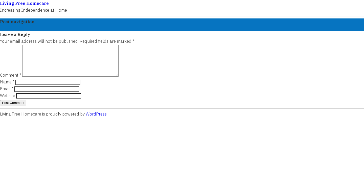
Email (6, 95)
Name (7, 88)
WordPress (96, 120)
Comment (10, 81)
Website (7, 101)
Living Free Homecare (24, 3)
